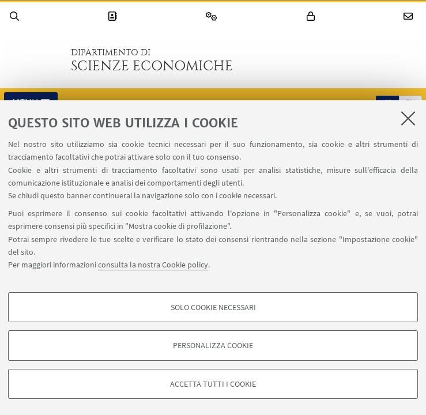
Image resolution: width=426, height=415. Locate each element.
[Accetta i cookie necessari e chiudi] (408, 118)
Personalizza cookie (213, 345)
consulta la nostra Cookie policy (153, 264)
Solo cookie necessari (213, 307)
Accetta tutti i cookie (213, 384)
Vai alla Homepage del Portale (34, 60)
